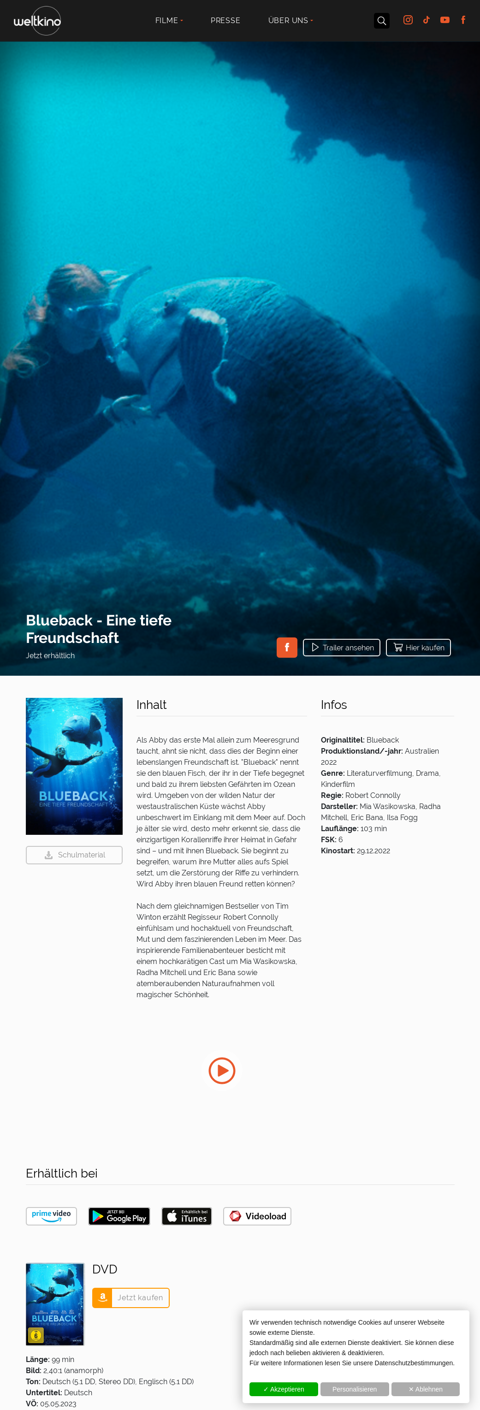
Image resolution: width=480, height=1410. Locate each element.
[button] (287, 647)
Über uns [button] (288, 20)
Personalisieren (354, 1389)
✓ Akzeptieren (283, 1389)
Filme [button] (166, 20)
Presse (226, 20)
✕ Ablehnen (426, 1389)
